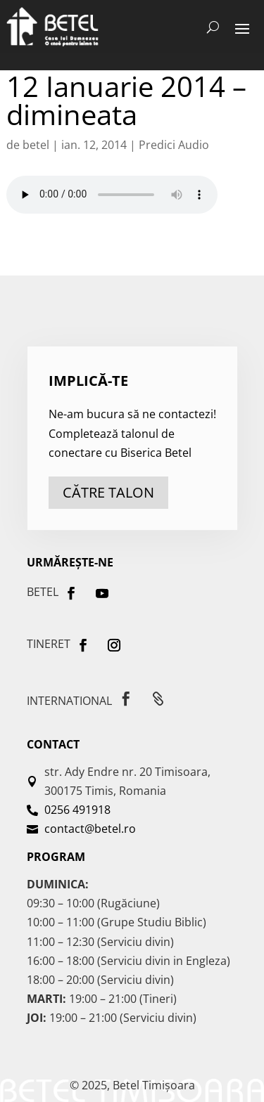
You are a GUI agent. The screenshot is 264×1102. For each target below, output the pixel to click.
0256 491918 (77, 809)
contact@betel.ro (90, 828)
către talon (108, 492)
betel (36, 145)
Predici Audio (174, 145)
